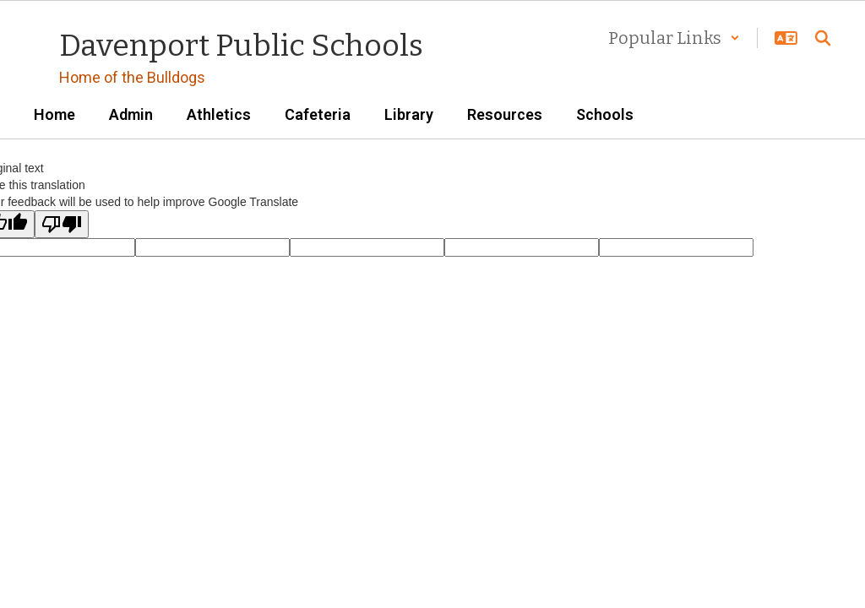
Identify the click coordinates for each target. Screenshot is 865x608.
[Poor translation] (62, 224)
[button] (674, 38)
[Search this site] (822, 38)
